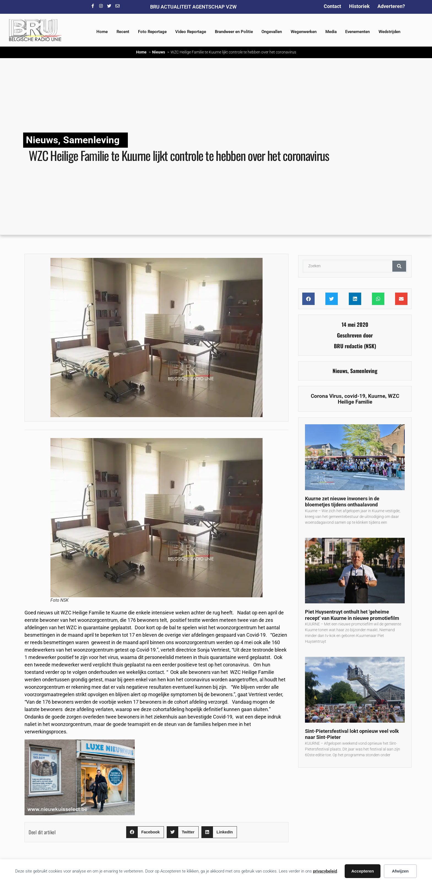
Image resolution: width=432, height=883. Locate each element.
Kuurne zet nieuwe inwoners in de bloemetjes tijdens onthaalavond (342, 502)
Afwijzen (400, 871)
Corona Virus (326, 396)
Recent (123, 31)
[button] (145, 832)
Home (102, 31)
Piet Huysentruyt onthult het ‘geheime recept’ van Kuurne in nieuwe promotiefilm (352, 615)
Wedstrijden (389, 31)
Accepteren (362, 871)
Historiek (359, 6)
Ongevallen (271, 31)
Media (331, 31)
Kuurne (376, 396)
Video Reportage (190, 31)
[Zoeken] (399, 266)
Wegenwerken (304, 31)
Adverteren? (391, 6)
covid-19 (354, 396)
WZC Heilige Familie (368, 399)
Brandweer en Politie (234, 31)
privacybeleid (325, 871)
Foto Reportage (152, 31)
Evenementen (357, 31)
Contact (332, 6)
